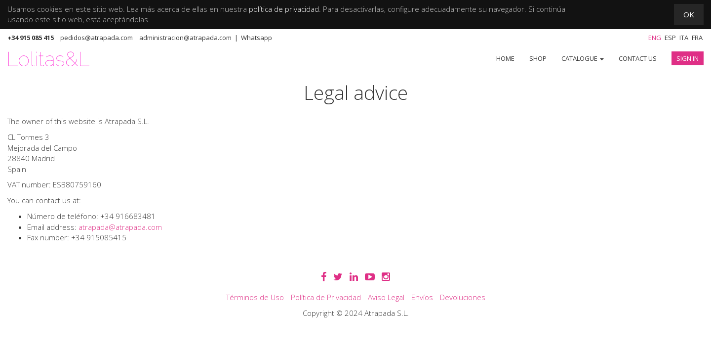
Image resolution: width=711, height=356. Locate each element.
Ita (683, 37)
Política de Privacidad (326, 297)
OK (688, 14)
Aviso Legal (386, 297)
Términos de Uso (255, 297)
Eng (654, 37)
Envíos (422, 297)
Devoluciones (462, 297)
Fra (697, 37)
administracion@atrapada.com (185, 37)
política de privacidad (284, 9)
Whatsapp (256, 37)
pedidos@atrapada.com (96, 37)
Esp (670, 37)
